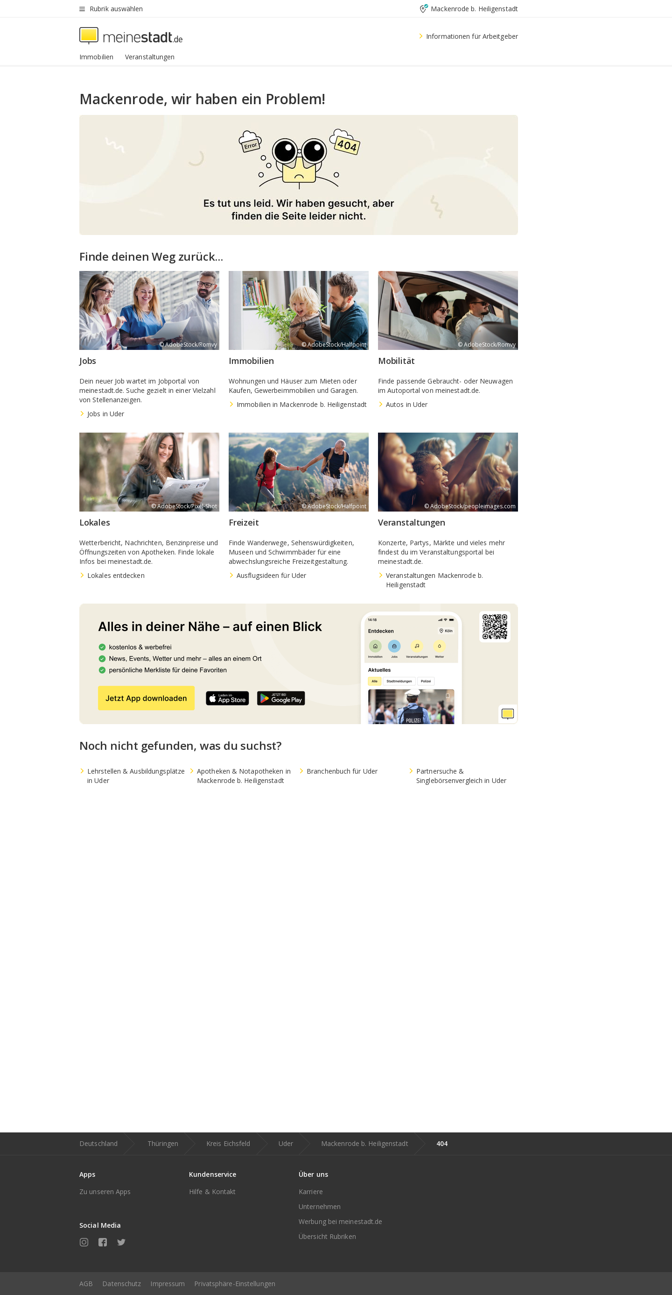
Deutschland (98, 1143)
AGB (86, 1283)
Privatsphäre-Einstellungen (234, 1283)
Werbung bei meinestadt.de (341, 1221)
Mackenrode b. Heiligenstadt (364, 1143)
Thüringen (162, 1143)
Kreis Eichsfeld (228, 1143)
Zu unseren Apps (105, 1191)
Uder (286, 1143)
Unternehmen (320, 1206)
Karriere (311, 1191)
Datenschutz (121, 1283)
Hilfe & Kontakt (212, 1191)
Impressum (167, 1283)
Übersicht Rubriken (327, 1236)
